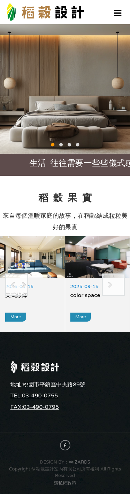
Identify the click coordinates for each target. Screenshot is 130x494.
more (15, 316)
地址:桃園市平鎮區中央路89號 (47, 384)
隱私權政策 (65, 483)
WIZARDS (79, 462)
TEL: (16, 395)
